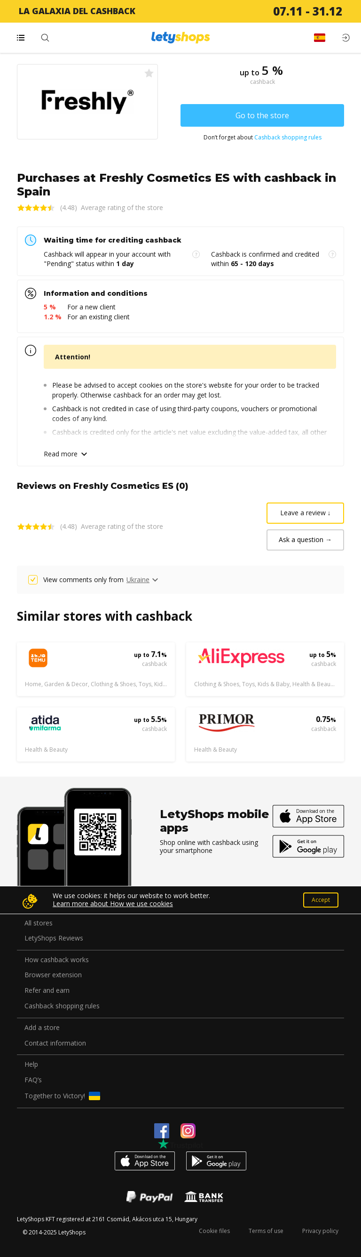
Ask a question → (305, 539)
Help (31, 1065)
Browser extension (53, 975)
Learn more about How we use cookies (113, 903)
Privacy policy (320, 1231)
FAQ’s (33, 1080)
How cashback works (56, 960)
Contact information (55, 1043)
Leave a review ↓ (305, 512)
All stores (38, 923)
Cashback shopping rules (288, 137)
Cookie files (214, 1231)
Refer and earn (47, 991)
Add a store (42, 1028)
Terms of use (266, 1231)
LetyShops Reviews (53, 938)
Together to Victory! (62, 1096)
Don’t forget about (263, 137)
